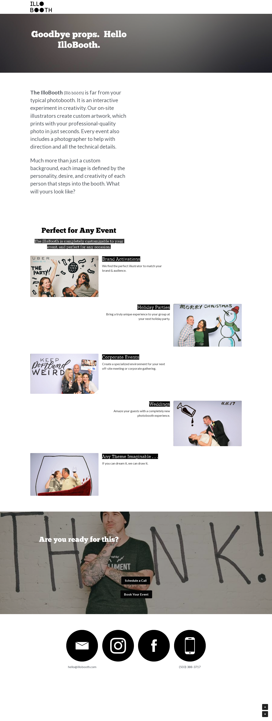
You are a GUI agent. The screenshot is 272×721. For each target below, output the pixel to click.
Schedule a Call (81, 617)
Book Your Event (191, 617)
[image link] (55, 675)
